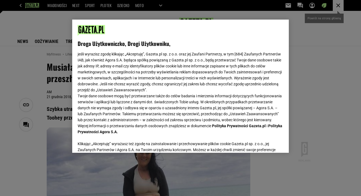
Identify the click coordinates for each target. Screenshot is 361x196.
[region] (180, 86)
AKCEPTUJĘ (265, 142)
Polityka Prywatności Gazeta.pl (239, 126)
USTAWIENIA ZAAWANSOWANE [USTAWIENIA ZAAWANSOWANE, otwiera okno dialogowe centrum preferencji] (113, 142)
